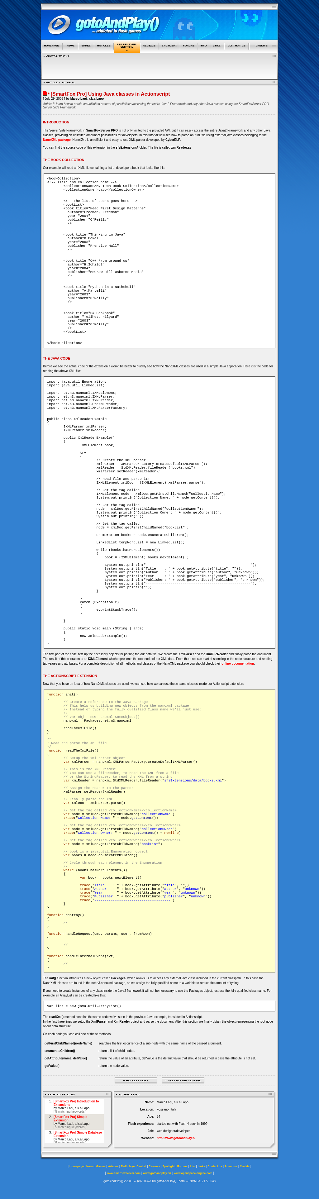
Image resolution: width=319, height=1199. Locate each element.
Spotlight (169, 1166)
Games (101, 1166)
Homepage (76, 1166)
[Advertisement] (159, 66)
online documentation (237, 663)
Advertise (231, 1166)
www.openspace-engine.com (193, 1173)
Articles (113, 1166)
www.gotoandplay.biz (157, 1173)
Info (192, 1166)
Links (201, 1166)
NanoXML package (57, 139)
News (90, 1166)
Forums (182, 1166)
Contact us (214, 1166)
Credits (245, 1166)
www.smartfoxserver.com (123, 1173)
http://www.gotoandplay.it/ (176, 1138)
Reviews (154, 1166)
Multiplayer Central (133, 1166)
